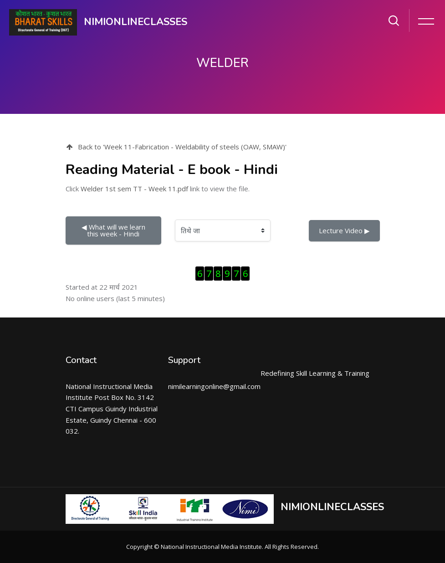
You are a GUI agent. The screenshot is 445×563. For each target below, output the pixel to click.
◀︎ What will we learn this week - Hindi (114, 230)
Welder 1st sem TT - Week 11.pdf (134, 188)
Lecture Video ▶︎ (344, 230)
